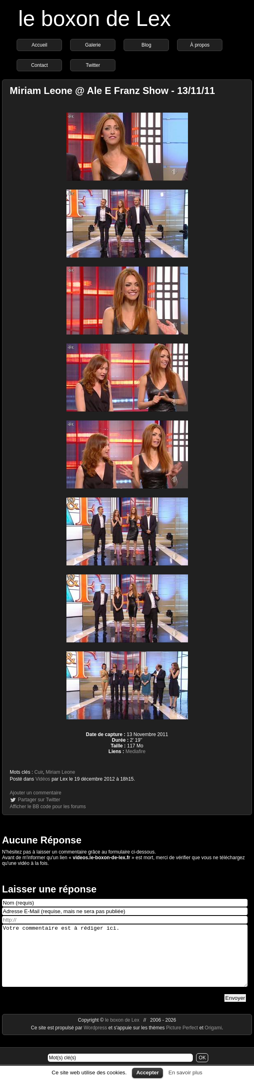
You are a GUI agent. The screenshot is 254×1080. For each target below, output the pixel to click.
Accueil (39, 45)
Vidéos (42, 779)
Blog (146, 45)
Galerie (93, 45)
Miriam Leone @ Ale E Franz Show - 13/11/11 (112, 90)
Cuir (38, 772)
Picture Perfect (182, 1040)
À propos (199, 45)
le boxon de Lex (94, 18)
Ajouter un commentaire (35, 793)
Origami (213, 1040)
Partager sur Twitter (39, 800)
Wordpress (95, 1040)
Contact (39, 65)
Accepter (147, 1072)
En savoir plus (186, 1072)
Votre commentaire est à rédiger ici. (125, 961)
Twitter (93, 65)
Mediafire (135, 751)
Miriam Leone (60, 772)
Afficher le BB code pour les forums (48, 806)
